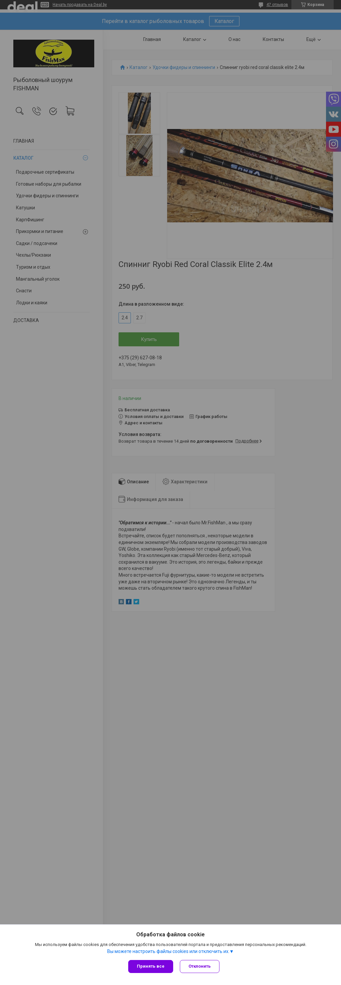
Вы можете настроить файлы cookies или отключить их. (168, 951)
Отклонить (199, 966)
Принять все (151, 966)
